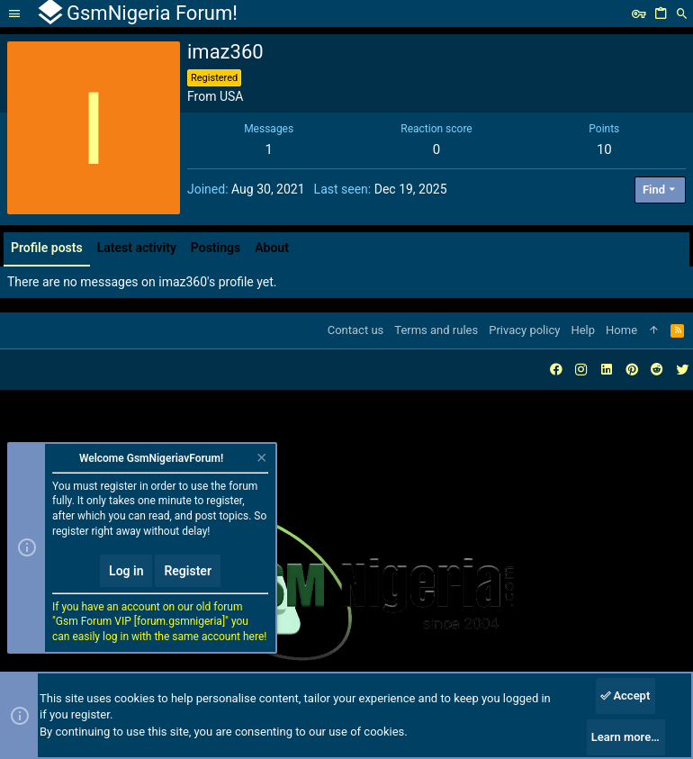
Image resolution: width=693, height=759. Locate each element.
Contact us (356, 330)
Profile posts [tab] (47, 247)
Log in (126, 571)
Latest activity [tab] (136, 247)
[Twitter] (682, 369)
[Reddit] (657, 369)
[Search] (682, 14)
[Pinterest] (632, 369)
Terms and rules (436, 330)
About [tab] (272, 247)
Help (583, 330)
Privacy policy (524, 330)
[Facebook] (556, 369)
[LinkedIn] (606, 369)
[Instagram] (581, 369)
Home (621, 330)
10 (604, 149)
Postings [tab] (215, 247)
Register (188, 571)
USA (232, 96)
